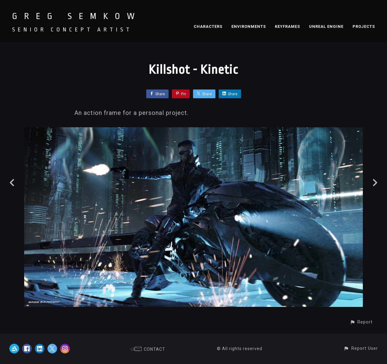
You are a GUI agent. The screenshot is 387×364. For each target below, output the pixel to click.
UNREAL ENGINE (326, 26)
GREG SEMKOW (76, 16)
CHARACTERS (208, 26)
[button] (361, 322)
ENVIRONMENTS (248, 26)
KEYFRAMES (287, 26)
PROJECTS (364, 26)
